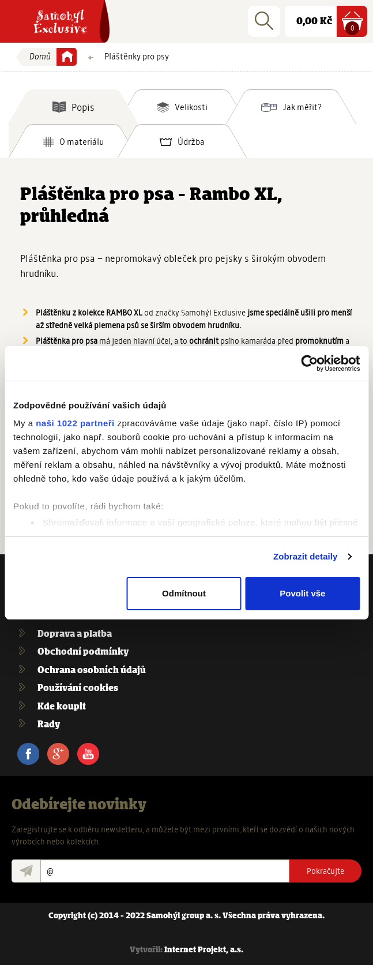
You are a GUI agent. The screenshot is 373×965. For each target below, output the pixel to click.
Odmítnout (184, 593)
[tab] (73, 106)
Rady (48, 724)
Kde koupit (61, 707)
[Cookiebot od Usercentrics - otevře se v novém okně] (309, 363)
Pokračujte (325, 871)
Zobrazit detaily (305, 556)
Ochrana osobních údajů (91, 670)
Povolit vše (302, 593)
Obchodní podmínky (83, 652)
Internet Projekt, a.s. (203, 950)
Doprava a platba (74, 634)
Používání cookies (77, 688)
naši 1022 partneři (75, 423)
